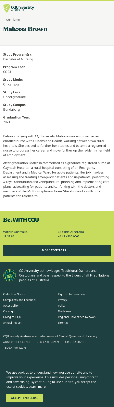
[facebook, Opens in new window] (7, 360)
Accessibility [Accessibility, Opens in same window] (11, 305)
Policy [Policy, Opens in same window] (61, 305)
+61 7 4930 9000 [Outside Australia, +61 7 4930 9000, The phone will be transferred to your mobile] (68, 236)
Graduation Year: (16, 117)
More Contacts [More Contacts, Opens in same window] (57, 250)
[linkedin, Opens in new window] (28, 360)
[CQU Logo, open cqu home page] (18, 8)
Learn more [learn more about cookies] (37, 386)
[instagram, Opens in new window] (17, 360)
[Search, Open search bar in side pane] (100, 9)
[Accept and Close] (24, 398)
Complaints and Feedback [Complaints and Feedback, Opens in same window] (19, 300)
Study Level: (12, 92)
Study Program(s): (17, 54)
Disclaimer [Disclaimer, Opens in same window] (64, 311)
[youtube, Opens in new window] (48, 360)
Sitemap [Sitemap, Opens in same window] (63, 322)
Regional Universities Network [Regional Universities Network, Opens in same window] (77, 317)
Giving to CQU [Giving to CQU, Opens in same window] (12, 317)
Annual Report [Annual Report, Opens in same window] (12, 322)
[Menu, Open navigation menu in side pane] (107, 9)
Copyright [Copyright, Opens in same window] (9, 311)
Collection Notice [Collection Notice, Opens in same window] (14, 294)
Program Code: (14, 67)
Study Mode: (13, 79)
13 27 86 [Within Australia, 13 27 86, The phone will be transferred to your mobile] (8, 236)
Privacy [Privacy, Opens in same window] (62, 300)
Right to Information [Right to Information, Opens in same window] (71, 294)
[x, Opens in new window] (38, 360)
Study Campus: (14, 105)
